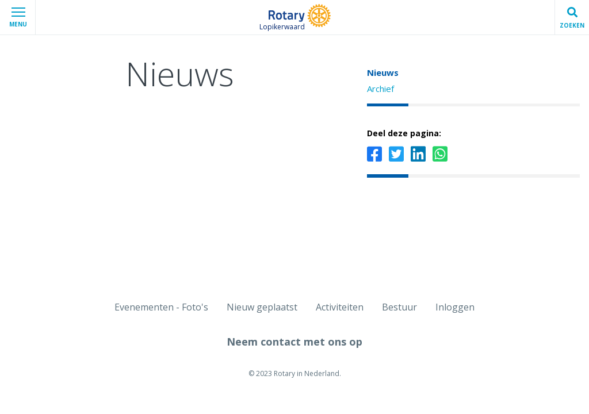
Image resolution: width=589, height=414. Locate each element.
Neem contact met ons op (294, 341)
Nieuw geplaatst (262, 307)
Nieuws (383, 72)
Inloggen (455, 307)
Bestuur (399, 307)
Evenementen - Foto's (161, 307)
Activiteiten (340, 307)
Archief (380, 88)
